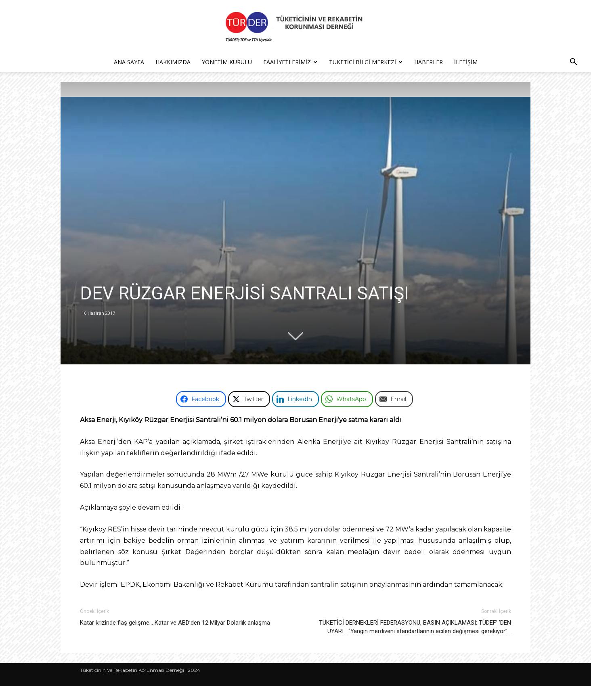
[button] (573, 63)
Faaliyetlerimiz (290, 62)
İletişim (466, 62)
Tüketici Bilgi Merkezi (365, 62)
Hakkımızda (173, 62)
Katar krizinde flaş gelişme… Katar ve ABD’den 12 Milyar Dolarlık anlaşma (175, 622)
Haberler (428, 62)
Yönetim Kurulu (227, 62)
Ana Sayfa (129, 62)
